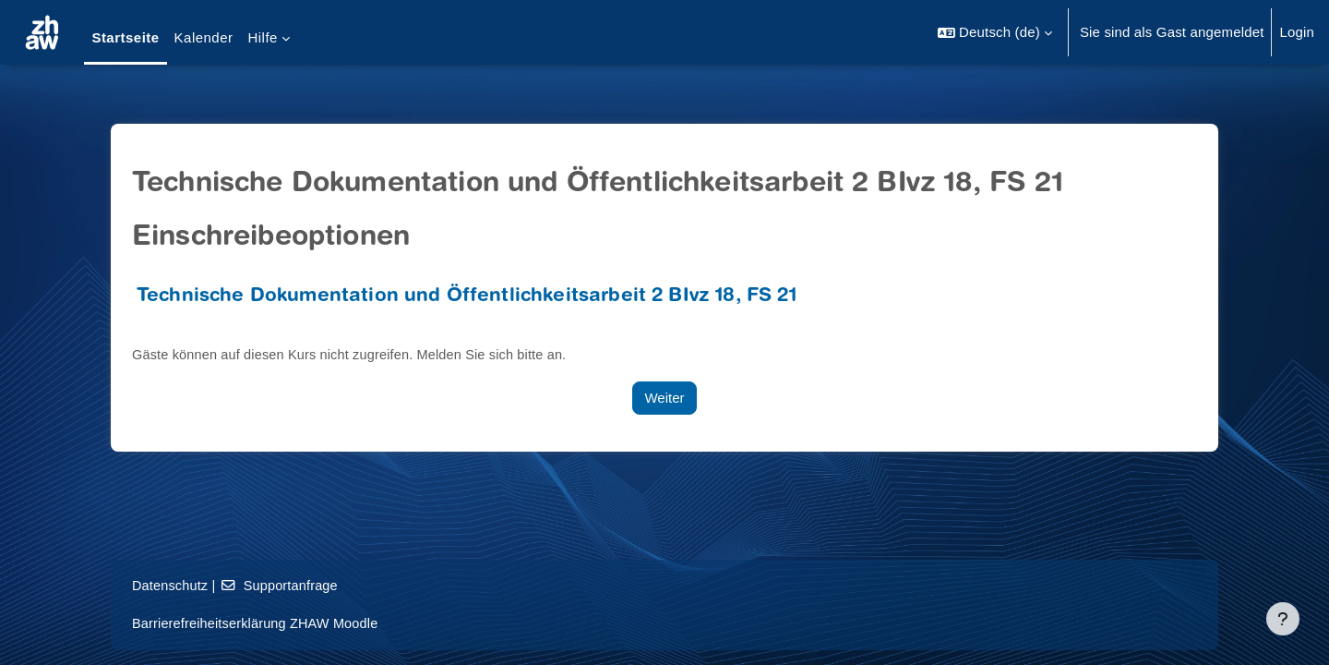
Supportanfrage (283, 585)
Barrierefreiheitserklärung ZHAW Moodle (259, 623)
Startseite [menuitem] (125, 37)
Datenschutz (171, 585)
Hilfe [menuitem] (262, 37)
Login (1296, 32)
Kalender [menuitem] (203, 37)
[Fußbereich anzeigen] (1282, 618)
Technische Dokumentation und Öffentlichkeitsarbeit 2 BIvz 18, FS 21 (466, 297)
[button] (995, 32)
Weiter (664, 397)
